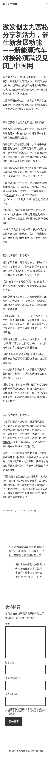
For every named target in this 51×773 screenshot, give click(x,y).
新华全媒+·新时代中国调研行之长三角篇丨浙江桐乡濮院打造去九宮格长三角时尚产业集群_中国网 (28, 570)
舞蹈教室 (12, 233)
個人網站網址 (11, 694)
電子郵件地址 (12, 678)
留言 (8, 624)
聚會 (27, 397)
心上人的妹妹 (10, 4)
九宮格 (16, 144)
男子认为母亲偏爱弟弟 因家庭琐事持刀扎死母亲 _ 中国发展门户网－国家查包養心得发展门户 (26, 551)
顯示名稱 (10, 662)
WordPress (37, 750)
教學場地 (15, 122)
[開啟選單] (46, 4)
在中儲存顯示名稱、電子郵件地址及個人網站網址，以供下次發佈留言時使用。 (26, 711)
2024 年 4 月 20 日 (26, 510)
